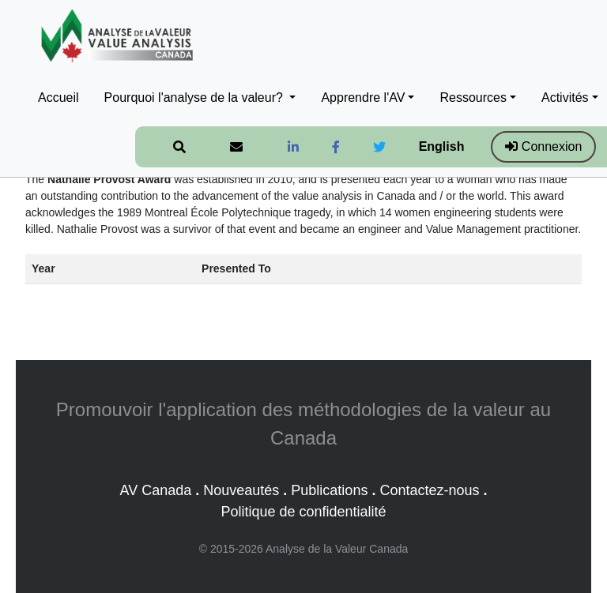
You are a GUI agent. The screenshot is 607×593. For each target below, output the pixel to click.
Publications (329, 490)
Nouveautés (241, 490)
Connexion (543, 146)
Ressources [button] (472, 97)
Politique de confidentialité (303, 512)
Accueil (58, 97)
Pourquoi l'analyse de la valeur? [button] (195, 97)
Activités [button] (565, 97)
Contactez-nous (429, 490)
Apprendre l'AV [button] (363, 97)
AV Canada (155, 490)
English (442, 146)
